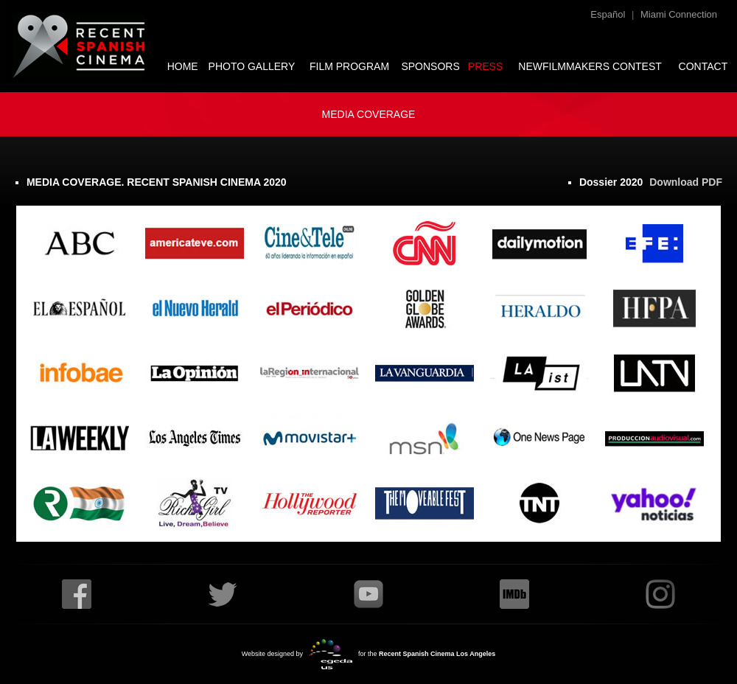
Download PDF (685, 182)
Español (607, 14)
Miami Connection (678, 14)
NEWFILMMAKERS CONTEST (589, 66)
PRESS (485, 66)
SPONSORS (430, 66)
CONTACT (703, 66)
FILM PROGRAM (349, 66)
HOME (182, 66)
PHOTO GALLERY (252, 66)
